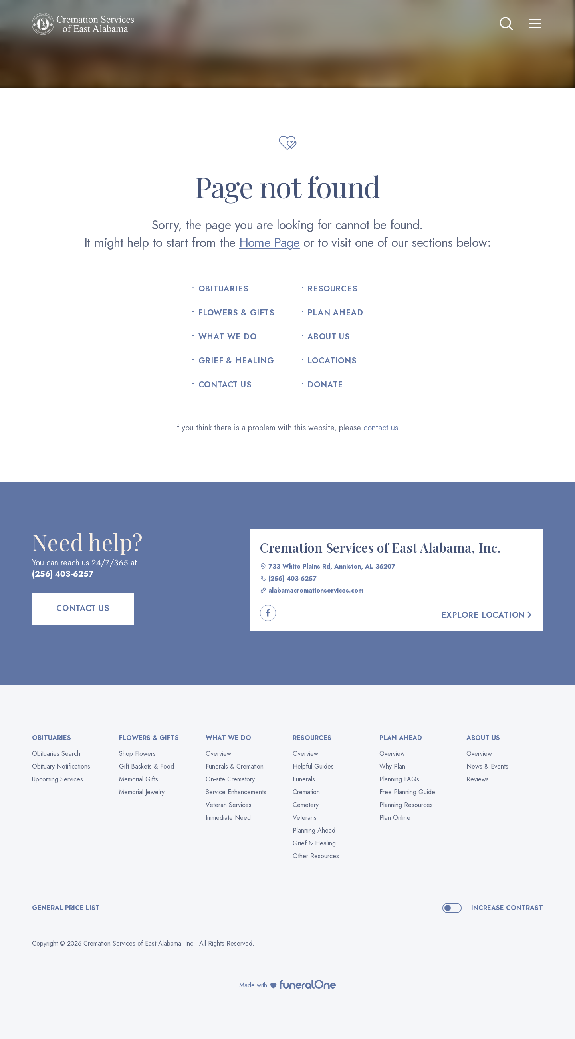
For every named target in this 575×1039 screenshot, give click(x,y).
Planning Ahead (314, 830)
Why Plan (392, 766)
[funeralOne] (308, 984)
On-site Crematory (230, 779)
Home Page (269, 242)
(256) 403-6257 (63, 574)
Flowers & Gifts (236, 313)
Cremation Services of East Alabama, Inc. (380, 547)
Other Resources (316, 856)
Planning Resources (406, 804)
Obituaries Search (56, 753)
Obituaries (223, 289)
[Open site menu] (535, 24)
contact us (380, 428)
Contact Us (225, 385)
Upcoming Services (57, 779)
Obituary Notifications (61, 766)
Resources (332, 289)
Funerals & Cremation (235, 766)
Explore (487, 615)
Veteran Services (229, 804)
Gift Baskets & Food (146, 766)
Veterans (305, 817)
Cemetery (306, 804)
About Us (328, 337)
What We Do (227, 337)
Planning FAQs (399, 779)
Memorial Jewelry (142, 792)
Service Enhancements (236, 792)
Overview (218, 753)
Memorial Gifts (138, 779)
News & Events (487, 766)
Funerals (304, 779)
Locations (331, 361)
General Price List (66, 907)
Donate (325, 385)
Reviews (477, 779)
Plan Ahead (335, 313)
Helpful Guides (313, 766)
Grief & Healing (236, 361)
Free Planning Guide (407, 792)
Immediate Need (228, 817)
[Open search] (506, 24)
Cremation (306, 792)
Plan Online (394, 817)
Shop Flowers (137, 753)
